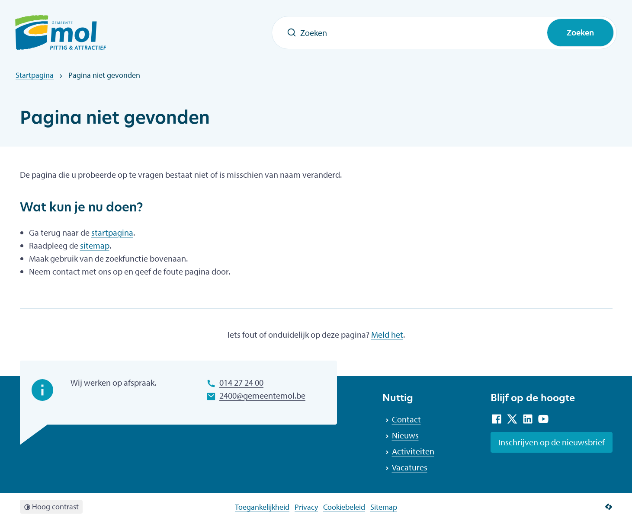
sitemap (94, 245)
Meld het (387, 334)
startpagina (112, 232)
